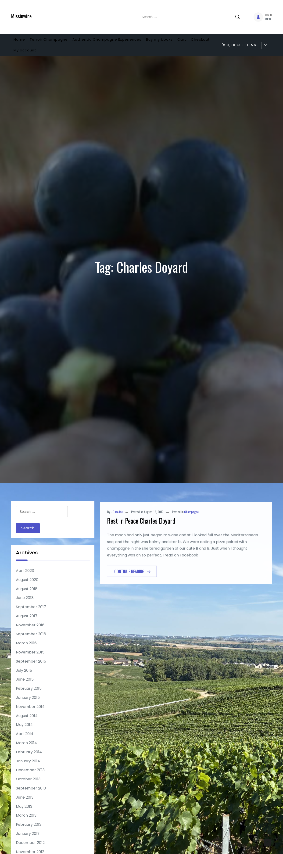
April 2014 (24, 741)
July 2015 (24, 678)
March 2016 (26, 650)
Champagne (191, 541)
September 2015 (31, 668)
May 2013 (24, 814)
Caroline (118, 541)
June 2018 (25, 605)
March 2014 (26, 750)
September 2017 (31, 614)
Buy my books (176, 41)
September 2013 (31, 795)
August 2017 (26, 623)
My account (55, 55)
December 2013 (30, 777)
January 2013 (27, 841)
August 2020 (27, 587)
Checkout (25, 55)
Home (21, 41)
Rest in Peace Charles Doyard (141, 551)
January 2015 (28, 705)
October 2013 (28, 786)
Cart (203, 41)
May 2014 (24, 732)
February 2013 (28, 832)
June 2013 (24, 804)
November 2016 (30, 632)
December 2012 (30, 850)
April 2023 (25, 578)
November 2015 (30, 659)
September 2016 (31, 641)
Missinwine (21, 16)
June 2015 (25, 686)
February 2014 (29, 759)
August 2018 (26, 596)
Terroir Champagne (56, 41)
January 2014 (28, 768)
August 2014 (27, 723)
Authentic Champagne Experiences (119, 41)
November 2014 (30, 714)
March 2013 (26, 822)
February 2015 (29, 696)
